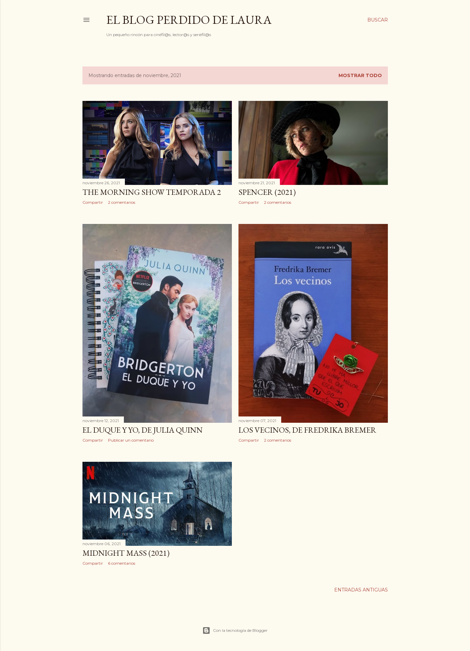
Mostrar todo (360, 75)
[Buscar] (377, 20)
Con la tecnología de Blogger (235, 630)
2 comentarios (121, 202)
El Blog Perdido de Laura (189, 19)
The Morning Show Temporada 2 (151, 192)
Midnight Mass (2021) (126, 553)
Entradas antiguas (361, 590)
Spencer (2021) (267, 192)
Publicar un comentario (131, 440)
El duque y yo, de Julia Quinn (142, 430)
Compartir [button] (92, 202)
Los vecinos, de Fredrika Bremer (307, 430)
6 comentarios (121, 563)
